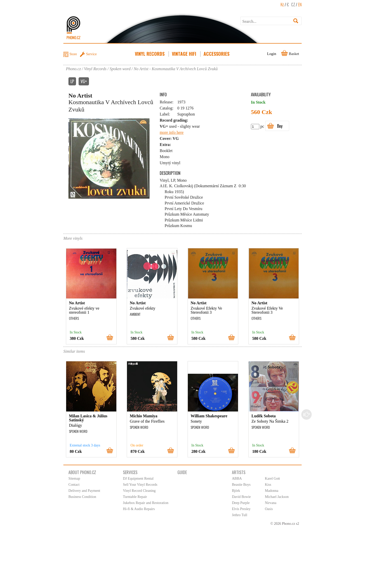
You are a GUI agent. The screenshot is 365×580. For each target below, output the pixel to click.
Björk (236, 491)
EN (300, 5)
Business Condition (82, 497)
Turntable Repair (135, 497)
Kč (282, 5)
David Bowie (241, 497)
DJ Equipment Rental (138, 478)
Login (271, 54)
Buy (279, 126)
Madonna (271, 491)
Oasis (269, 509)
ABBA (237, 478)
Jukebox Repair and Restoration (145, 503)
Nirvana (270, 503)
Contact (74, 485)
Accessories (217, 53)
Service (91, 54)
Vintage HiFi (184, 53)
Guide (182, 472)
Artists (238, 472)
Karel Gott (272, 478)
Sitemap (74, 478)
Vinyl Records (150, 53)
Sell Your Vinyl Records (140, 485)
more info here (172, 132)
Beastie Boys (241, 485)
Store (73, 54)
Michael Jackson (277, 497)
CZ (293, 5)
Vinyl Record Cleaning (139, 491)
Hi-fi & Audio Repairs (139, 509)
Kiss (268, 485)
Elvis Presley (241, 509)
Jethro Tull (239, 515)
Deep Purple (241, 503)
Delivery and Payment (84, 491)
